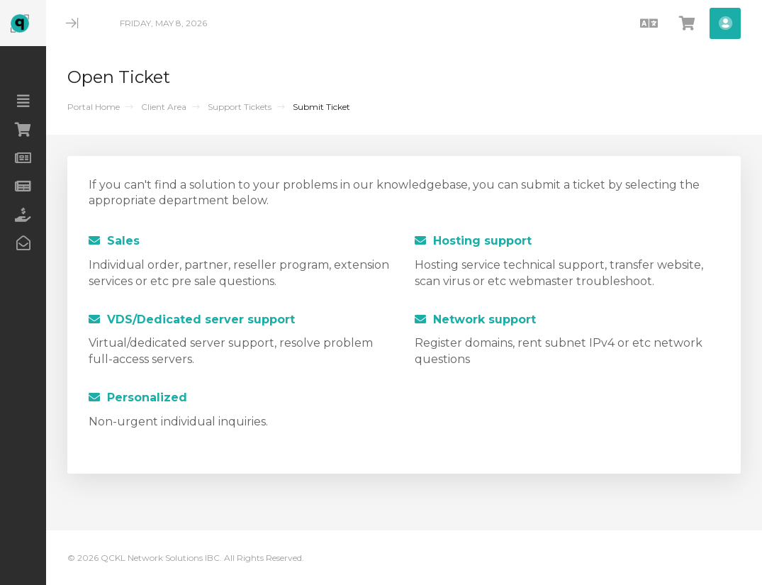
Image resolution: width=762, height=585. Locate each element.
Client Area (163, 106)
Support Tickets (239, 106)
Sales (114, 240)
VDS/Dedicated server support (192, 319)
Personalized (138, 397)
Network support (475, 319)
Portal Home (93, 106)
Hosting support (473, 240)
